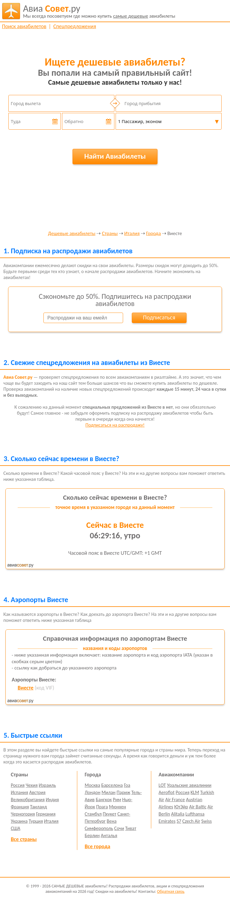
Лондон (93, 792)
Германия (45, 814)
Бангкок (104, 799)
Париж (123, 792)
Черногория (23, 814)
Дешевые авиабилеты (71, 233)
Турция (36, 821)
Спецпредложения (74, 26)
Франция (20, 807)
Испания (19, 792)
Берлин (92, 835)
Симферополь (99, 828)
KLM (194, 792)
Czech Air (191, 821)
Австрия (37, 792)
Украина (19, 821)
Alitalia (177, 814)
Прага (102, 807)
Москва (92, 785)
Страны (110, 233)
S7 (179, 821)
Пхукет (109, 814)
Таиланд (38, 807)
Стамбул (93, 814)
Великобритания (28, 799)
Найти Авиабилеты (115, 156)
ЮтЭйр (181, 807)
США (15, 828)
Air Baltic (197, 807)
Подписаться (159, 317)
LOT (162, 785)
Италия (132, 233)
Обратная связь (170, 891)
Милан (109, 792)
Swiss (206, 821)
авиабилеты (99, 11)
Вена (111, 821)
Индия (52, 799)
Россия (18, 785)
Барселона (112, 785)
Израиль (47, 785)
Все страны (24, 839)
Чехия (32, 785)
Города (153, 233)
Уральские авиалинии (189, 785)
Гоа (127, 785)
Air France (175, 799)
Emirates (167, 821)
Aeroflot (167, 792)
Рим (117, 799)
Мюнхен (117, 807)
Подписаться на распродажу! (114, 425)
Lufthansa (194, 814)
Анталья (109, 835)
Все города (97, 846)
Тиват (130, 828)
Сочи (119, 828)
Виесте (26, 687)
